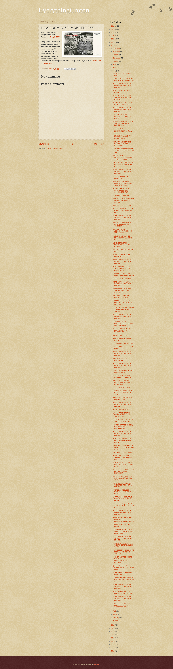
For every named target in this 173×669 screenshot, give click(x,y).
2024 (113, 32)
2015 (113, 635)
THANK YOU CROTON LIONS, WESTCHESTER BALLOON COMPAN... (123, 545)
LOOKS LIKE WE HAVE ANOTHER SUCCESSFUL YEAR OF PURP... (122, 183)
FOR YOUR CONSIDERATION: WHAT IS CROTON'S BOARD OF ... (124, 447)
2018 (113, 625)
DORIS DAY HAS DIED (120, 410)
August (115, 61)
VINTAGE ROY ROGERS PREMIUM (121, 255)
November (116, 51)
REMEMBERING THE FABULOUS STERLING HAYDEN (121, 245)
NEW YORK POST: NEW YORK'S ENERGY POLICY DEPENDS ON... (123, 268)
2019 (113, 45)
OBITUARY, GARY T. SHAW (122, 205)
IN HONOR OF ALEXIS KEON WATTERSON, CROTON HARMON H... (123, 123)
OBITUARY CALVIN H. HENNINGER (120, 359)
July (114, 64)
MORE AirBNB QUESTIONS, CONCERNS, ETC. (122, 573)
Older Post (99, 144)
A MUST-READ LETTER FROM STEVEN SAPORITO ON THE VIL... (123, 309)
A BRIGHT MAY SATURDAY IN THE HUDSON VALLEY (123, 420)
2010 (113, 651)
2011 (113, 648)
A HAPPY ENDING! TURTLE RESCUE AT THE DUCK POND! (122, 498)
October (116, 55)
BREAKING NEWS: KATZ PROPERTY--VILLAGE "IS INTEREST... (122, 238)
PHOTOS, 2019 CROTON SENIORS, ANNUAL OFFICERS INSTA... (121, 605)
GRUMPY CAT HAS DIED (121, 335)
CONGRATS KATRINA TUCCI (123, 343)
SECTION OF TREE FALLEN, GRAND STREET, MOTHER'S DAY (123, 426)
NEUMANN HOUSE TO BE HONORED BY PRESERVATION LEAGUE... (123, 519)
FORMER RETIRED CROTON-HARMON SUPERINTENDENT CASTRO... (123, 559)
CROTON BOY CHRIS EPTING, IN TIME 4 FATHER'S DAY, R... (123, 164)
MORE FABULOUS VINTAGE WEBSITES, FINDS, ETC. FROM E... (123, 85)
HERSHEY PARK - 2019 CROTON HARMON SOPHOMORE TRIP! (121, 190)
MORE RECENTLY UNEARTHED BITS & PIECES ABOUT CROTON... (123, 130)
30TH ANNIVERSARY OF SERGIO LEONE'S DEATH (123, 592)
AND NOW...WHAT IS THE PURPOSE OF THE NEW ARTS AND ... (122, 302)
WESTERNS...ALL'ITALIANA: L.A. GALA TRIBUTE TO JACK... (122, 392)
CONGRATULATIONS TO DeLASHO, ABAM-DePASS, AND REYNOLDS (123, 323)
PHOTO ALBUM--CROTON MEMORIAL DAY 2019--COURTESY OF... (122, 137)
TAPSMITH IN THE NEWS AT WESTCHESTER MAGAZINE (123, 274)
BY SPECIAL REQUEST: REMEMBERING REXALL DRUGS (122, 492)
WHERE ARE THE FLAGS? (122, 279)
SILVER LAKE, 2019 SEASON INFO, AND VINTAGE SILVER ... (124, 579)
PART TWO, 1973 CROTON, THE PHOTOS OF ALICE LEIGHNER (122, 97)
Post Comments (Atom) (55, 148)
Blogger (96, 664)
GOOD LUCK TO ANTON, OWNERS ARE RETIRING (122, 376)
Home (71, 144)
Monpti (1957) (55, 37)
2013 (113, 641)
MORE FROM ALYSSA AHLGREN (120, 177)
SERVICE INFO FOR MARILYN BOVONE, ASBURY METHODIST (123, 471)
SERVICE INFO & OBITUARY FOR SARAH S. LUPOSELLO (123, 79)
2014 (113, 638)
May (114, 71)
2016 (113, 631)
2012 (113, 644)
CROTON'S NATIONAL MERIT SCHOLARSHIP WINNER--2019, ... (123, 478)
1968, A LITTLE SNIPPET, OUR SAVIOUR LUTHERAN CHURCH (123, 200)
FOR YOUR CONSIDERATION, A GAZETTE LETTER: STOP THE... (123, 150)
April (114, 611)
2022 (113, 36)
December (116, 48)
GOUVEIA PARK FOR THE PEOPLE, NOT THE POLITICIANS (122, 330)
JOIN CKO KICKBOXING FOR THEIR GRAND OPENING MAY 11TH (123, 457)
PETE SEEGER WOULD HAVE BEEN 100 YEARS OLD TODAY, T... (123, 552)
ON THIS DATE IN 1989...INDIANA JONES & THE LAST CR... (122, 231)
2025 (113, 29)
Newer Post (43, 144)
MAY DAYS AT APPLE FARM (122, 452)
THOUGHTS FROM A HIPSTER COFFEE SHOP (123, 371)
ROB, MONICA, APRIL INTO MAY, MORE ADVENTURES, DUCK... (123, 464)
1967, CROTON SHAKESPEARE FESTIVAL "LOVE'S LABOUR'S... (123, 157)
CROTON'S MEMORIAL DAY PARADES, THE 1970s (122, 398)
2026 (113, 26)
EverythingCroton (63, 10)
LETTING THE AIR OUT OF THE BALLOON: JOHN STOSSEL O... (122, 290)
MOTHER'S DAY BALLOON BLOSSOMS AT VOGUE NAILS (122, 440)
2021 (113, 39)
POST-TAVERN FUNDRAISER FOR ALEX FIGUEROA (123, 296)
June (115, 68)
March (115, 614)
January (116, 621)
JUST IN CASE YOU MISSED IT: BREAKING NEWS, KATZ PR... (123, 210)
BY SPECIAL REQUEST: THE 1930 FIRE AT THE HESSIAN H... (123, 505)
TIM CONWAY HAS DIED (121, 387)
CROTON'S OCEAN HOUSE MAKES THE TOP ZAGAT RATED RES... (122, 382)
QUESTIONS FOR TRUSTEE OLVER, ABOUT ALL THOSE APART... (123, 567)
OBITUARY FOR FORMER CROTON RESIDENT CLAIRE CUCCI (122, 224)
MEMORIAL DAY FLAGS (121, 195)
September (117, 58)
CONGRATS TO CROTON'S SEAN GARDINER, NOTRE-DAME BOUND (123, 531)
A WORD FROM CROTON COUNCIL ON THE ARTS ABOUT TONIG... (122, 414)
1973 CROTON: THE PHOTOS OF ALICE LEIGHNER (123, 103)
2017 (113, 628)
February (116, 617)
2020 (113, 42)
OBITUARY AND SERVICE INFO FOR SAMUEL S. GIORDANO (122, 143)
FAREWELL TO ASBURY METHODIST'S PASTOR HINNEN (122, 116)
